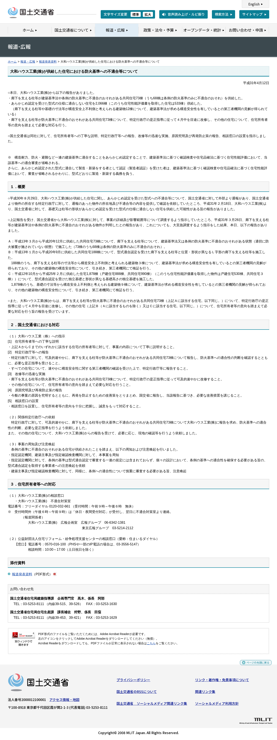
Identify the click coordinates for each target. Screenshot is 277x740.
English (254, 4)
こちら (151, 643)
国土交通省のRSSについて (136, 693)
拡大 (148, 14)
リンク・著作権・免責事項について (222, 681)
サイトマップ (252, 14)
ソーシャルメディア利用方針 (217, 704)
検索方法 (221, 14)
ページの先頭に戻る (254, 666)
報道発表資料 (48, 61)
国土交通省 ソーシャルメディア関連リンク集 (151, 704)
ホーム (12, 61)
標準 (135, 14)
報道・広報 (27, 61)
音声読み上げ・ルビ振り (186, 14)
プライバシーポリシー (133, 681)
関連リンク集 (205, 693)
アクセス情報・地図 (64, 701)
